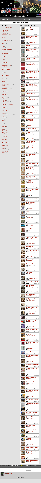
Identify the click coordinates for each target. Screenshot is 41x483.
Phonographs (4, 110)
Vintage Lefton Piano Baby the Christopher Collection (31, 295)
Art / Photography (5, 36)
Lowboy (27, 316)
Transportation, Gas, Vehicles (7, 143)
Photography (4, 111)
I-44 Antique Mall (30, 322)
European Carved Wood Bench (31, 40)
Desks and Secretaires (6, 69)
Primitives (3, 116)
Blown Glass (4, 43)
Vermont (12, 16)
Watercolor (4, 152)
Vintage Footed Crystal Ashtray (31, 176)
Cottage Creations (30, 204)
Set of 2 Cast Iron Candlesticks (31, 150)
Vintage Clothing (5, 149)
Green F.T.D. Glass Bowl (30, 180)
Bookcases (4, 44)
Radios (3, 119)
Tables (3, 135)
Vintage (3, 148)
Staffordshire (4, 133)
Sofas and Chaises (5, 132)
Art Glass (3, 37)
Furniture (3, 87)
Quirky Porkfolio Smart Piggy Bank (32, 421)
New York (3, 15)
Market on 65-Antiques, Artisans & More (32, 42)
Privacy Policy (6, 474)
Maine (5, 14)
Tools (3, 141)
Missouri (20, 14)
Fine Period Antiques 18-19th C (7, 84)
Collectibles (4, 60)
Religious (3, 120)
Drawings (3, 72)
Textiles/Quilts (4, 139)
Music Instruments (5, 107)
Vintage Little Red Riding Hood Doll (32, 456)
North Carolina (7, 15)
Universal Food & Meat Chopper (31, 377)
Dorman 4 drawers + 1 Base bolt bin (32, 110)
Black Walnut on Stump (30, 102)
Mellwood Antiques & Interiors (31, 335)
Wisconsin (23, 16)
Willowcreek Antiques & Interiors (32, 339)
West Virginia (19, 16)
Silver (3, 129)
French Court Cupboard (30, 289)
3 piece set (27, 211)
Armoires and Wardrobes (6, 34)
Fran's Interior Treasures (31, 243)
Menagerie (29, 234)
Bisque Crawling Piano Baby (30, 298)
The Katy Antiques (30, 33)
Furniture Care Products (6, 88)
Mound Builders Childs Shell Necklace (32, 71)
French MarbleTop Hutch (30, 276)
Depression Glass (5, 68)
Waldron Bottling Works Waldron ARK (32, 53)
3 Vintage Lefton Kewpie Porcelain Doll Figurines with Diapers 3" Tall (31, 238)
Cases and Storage (5, 50)
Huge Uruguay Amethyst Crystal (31, 36)
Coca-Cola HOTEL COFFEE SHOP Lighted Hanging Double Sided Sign (32, 321)
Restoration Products (5, 122)
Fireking (3, 85)
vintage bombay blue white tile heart (32, 193)
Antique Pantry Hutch (29, 119)
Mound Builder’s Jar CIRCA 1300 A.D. (32, 84)
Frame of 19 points (29, 67)
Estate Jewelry (4, 79)
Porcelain (3, 113)
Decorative (4, 66)
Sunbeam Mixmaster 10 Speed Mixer (32, 447)
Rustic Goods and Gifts (30, 125)
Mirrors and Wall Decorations (7, 104)
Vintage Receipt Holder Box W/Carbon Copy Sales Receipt (31, 417)
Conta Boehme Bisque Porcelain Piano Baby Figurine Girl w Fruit (32, 312)
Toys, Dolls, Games (5, 142)
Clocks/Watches (5, 57)
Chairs (3, 52)
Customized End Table (29, 206)
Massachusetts (9, 14)
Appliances (4, 31)
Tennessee (30, 15)
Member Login (38, 16)
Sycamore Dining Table (30, 97)
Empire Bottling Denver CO (30, 58)
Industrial (3, 92)
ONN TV (27, 407)
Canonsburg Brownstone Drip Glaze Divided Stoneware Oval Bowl (32, 461)
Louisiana (2, 14)
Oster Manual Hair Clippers (30, 373)
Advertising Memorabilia (6, 27)
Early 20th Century (5, 75)
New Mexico (33, 14)
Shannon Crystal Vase (29, 167)
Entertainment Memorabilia (7, 76)
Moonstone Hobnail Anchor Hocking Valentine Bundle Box (32, 356)
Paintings (3, 108)
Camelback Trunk (29, 333)
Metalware (4, 100)
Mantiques (4, 98)
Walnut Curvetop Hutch (30, 285)
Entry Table (28, 215)
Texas (33, 15)
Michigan (13, 14)
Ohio (10, 15)
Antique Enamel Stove (29, 45)
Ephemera (4, 78)
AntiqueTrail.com (8, 473)
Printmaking (4, 117)
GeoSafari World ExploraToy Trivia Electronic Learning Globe (31, 395)
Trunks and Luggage (5, 145)
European (3, 81)
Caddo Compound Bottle (30, 80)
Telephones (4, 138)
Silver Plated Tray (29, 438)
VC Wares (29, 230)
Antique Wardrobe (29, 228)
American (3, 28)
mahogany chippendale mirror (31, 27)
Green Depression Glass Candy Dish (32, 189)
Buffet (27, 224)
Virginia (15, 16)
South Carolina (26, 15)
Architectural (4, 33)
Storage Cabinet (28, 220)
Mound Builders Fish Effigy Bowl (31, 75)
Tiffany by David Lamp (29, 132)
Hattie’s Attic (29, 195)
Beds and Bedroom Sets (6, 40)
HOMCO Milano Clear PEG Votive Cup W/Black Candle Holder (32, 365)
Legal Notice (10, 474)
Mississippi (16, 14)
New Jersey (28, 14)
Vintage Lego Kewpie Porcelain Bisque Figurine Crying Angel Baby (32, 251)
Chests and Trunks (5, 53)
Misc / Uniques (4, 106)
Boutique (3, 47)
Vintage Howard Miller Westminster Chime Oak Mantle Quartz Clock (32, 391)
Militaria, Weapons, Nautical (7, 103)
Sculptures (4, 125)
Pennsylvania (17, 15)
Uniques (3, 146)
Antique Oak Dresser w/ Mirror (31, 88)
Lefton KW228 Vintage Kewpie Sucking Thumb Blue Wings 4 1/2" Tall (32, 247)
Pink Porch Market (30, 29)
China (3, 55)
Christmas (3, 56)
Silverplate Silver (5, 130)
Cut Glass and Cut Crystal (6, 65)
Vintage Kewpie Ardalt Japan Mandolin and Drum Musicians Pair (32, 264)
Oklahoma (13, 15)
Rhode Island (22, 15)
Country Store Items (5, 62)
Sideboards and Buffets (6, 127)
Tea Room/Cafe (4, 136)
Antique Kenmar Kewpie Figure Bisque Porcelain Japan (31, 260)
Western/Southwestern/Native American (9, 154)
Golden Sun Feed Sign (29, 115)
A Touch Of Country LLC (30, 361)
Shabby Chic (4, 126)
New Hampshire (24, 14)
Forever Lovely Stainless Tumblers (31, 359)
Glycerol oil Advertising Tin (30, 338)
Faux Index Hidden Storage (30, 202)
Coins (3, 59)
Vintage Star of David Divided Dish (31, 171)
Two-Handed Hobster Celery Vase (31, 158)
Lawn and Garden (5, 97)
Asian (3, 39)
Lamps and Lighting (5, 95)
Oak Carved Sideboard (29, 272)
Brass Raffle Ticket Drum (30, 442)
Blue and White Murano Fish (31, 128)
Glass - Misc (4, 90)
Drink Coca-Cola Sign (29, 106)
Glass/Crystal (4, 91)
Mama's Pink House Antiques (31, 348)
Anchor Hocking (5, 30)
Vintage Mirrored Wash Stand (31, 154)
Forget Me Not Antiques (31, 326)
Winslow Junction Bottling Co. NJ (31, 49)
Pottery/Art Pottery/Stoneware (7, 114)
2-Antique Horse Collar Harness (31, 386)
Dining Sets (4, 71)
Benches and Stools (5, 41)
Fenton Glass (4, 82)
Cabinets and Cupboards (6, 49)
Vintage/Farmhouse (5, 151)
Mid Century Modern (6, 101)
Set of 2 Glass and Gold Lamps (31, 141)
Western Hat (28, 233)
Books (3, 46)
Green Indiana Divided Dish (30, 185)
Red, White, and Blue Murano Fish (31, 123)
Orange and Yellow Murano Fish (31, 137)
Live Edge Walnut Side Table (30, 93)
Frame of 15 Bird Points (30, 62)
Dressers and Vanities (6, 74)
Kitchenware (4, 94)
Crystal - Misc (4, 63)
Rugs (3, 123)
